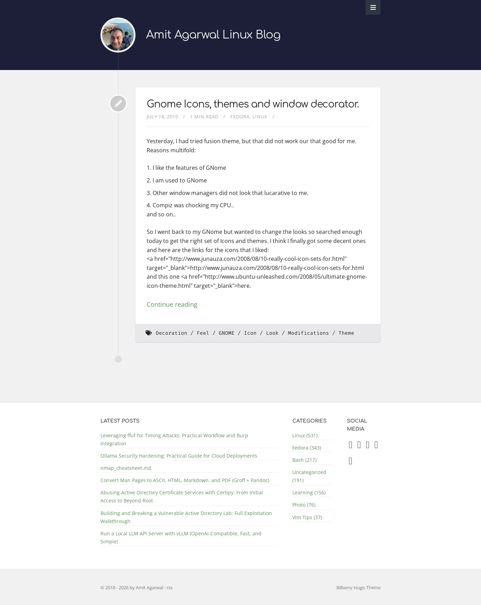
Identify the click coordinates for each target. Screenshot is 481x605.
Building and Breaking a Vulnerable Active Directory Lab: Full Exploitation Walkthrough (186, 517)
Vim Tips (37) (307, 517)
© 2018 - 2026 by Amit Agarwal (132, 587)
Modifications (308, 333)
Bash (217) (304, 460)
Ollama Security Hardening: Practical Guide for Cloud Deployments (178, 455)
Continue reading (172, 304)
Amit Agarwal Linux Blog (213, 34)
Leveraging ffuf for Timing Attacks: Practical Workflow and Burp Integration (174, 439)
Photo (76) (303, 504)
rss (170, 587)
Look (272, 333)
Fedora (240, 116)
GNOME (227, 333)
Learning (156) (309, 492)
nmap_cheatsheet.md (125, 468)
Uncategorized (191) (309, 476)
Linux (259, 116)
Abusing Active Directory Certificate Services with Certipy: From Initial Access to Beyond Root (181, 496)
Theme (346, 333)
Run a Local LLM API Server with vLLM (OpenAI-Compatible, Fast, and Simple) (181, 537)
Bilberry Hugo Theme (358, 587)
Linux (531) (305, 435)
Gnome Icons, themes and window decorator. (253, 104)
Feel (203, 333)
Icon (250, 333)
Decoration (171, 333)
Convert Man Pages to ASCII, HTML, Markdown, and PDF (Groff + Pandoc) (184, 480)
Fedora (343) (306, 447)
